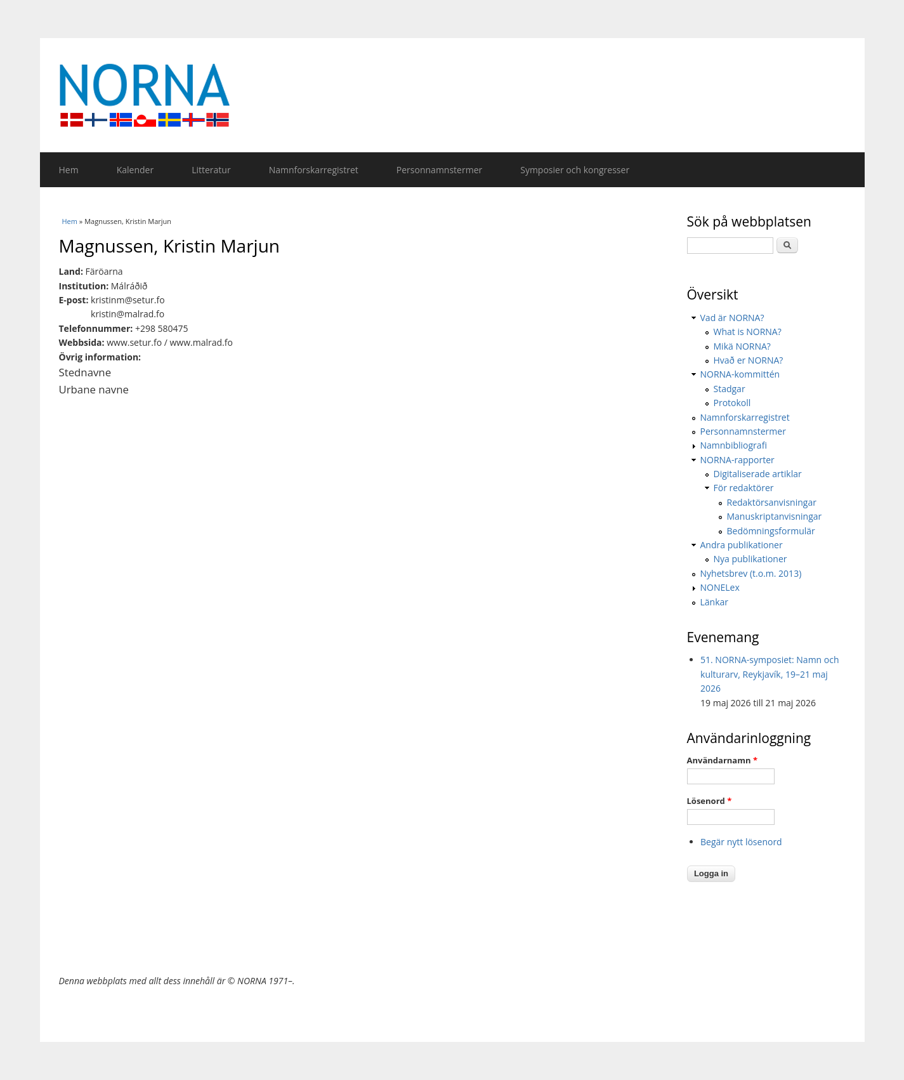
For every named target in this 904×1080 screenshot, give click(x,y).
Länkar (714, 602)
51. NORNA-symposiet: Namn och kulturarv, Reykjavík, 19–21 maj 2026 (769, 674)
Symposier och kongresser (574, 170)
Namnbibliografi (733, 445)
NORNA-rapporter (737, 460)
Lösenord (709, 801)
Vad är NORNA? (732, 318)
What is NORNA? (748, 332)
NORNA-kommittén (740, 374)
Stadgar (729, 389)
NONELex (720, 587)
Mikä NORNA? (742, 346)
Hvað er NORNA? (748, 360)
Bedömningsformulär (771, 531)
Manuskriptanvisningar (774, 516)
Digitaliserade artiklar (758, 474)
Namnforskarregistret (313, 170)
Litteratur (211, 170)
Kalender (135, 170)
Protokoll (732, 403)
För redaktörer (744, 488)
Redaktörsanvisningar (771, 502)
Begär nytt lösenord (741, 842)
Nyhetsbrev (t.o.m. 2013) (751, 573)
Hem (69, 170)
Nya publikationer (750, 559)
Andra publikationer (741, 545)
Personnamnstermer (439, 170)
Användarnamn (722, 760)
